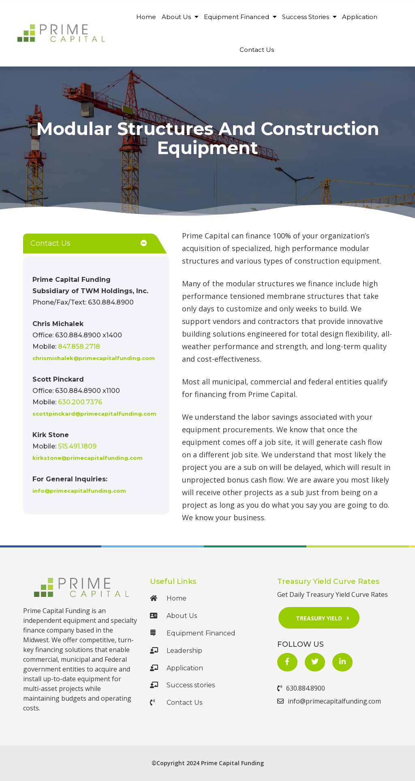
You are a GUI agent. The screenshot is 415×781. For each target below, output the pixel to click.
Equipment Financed (240, 17)
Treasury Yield (325, 618)
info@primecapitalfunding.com (329, 701)
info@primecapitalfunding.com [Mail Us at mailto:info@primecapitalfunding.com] (79, 490)
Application (359, 17)
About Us (180, 17)
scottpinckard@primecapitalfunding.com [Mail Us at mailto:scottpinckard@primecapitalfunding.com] (94, 413)
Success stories (182, 685)
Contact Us (257, 50)
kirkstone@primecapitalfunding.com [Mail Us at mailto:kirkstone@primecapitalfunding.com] (87, 458)
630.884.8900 (301, 688)
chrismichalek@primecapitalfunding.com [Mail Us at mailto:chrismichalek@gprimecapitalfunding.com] (93, 358)
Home (146, 17)
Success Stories (309, 17)
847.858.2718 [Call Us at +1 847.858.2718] (79, 346)
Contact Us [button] (50, 243)
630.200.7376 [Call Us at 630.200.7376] (80, 402)
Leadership (176, 650)
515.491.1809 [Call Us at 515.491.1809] (77, 446)
